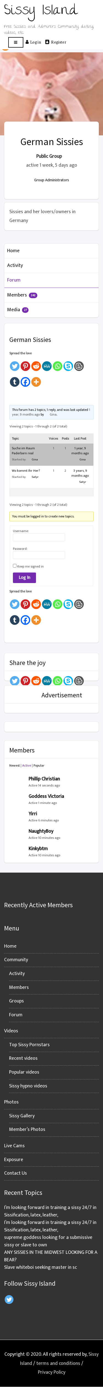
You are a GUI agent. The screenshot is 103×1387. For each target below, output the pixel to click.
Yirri (33, 814)
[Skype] (68, 363)
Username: (21, 530)
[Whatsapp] (57, 363)
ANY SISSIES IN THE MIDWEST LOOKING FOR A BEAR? (51, 1256)
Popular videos (24, 1072)
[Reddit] (36, 363)
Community (16, 960)
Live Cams (14, 1146)
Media (18, 310)
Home (13, 251)
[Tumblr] (15, 379)
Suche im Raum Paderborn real (23, 450)
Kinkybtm (38, 849)
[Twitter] (15, 363)
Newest (14, 765)
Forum (14, 280)
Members (22, 295)
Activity (15, 265)
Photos (11, 1102)
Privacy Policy (51, 1372)
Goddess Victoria (46, 796)
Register (55, 42)
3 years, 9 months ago (80, 473)
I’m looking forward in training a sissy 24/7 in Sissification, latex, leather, (50, 1211)
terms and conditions (58, 1363)
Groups (16, 1001)
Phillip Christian (44, 779)
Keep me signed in (30, 566)
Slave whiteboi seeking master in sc (40, 1267)
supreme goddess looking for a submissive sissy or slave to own (48, 1241)
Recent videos (23, 1058)
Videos (11, 1031)
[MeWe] (47, 363)
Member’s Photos (27, 1129)
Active (26, 765)
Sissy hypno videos (28, 1086)
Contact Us (15, 1173)
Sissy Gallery (22, 1116)
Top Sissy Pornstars (29, 1045)
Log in (33, 42)
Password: (20, 548)
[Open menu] (15, 42)
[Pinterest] (25, 363)
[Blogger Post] (79, 363)
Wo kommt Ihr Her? (26, 470)
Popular (39, 765)
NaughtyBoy (41, 831)
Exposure (13, 1160)
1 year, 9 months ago (80, 450)
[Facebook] (25, 379)
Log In (24, 577)
